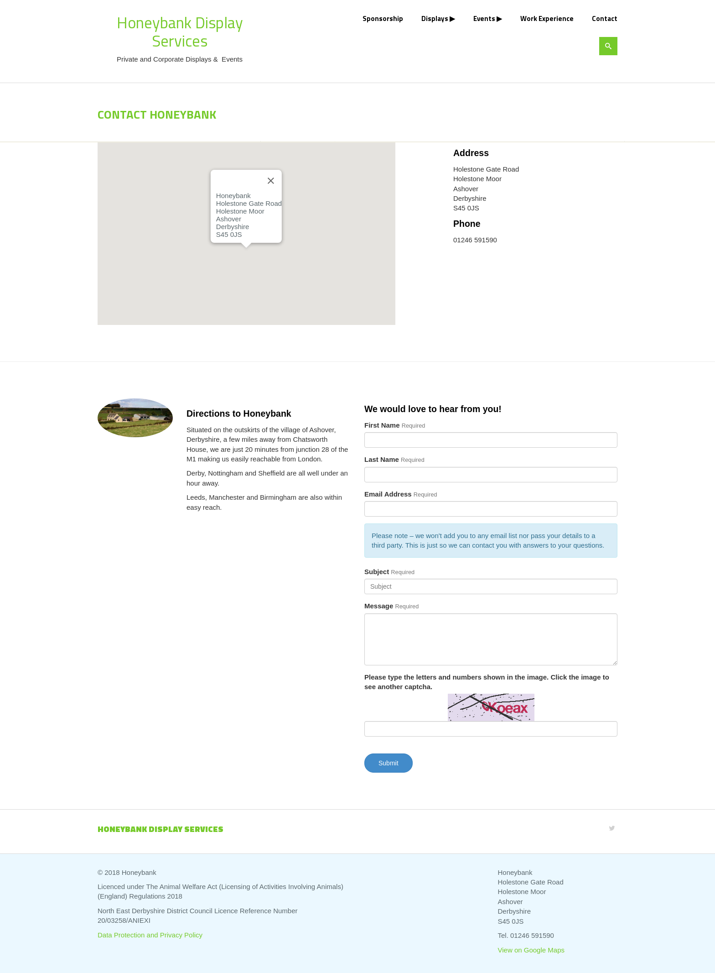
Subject (376, 571)
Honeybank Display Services (180, 31)
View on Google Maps (531, 950)
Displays (434, 18)
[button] (246, 256)
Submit (388, 763)
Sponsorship (383, 18)
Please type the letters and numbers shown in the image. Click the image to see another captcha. (486, 682)
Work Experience (547, 18)
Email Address (388, 494)
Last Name (381, 459)
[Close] (271, 181)
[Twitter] (612, 828)
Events (484, 18)
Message (378, 606)
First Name (382, 425)
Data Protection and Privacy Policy (150, 935)
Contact (604, 18)
